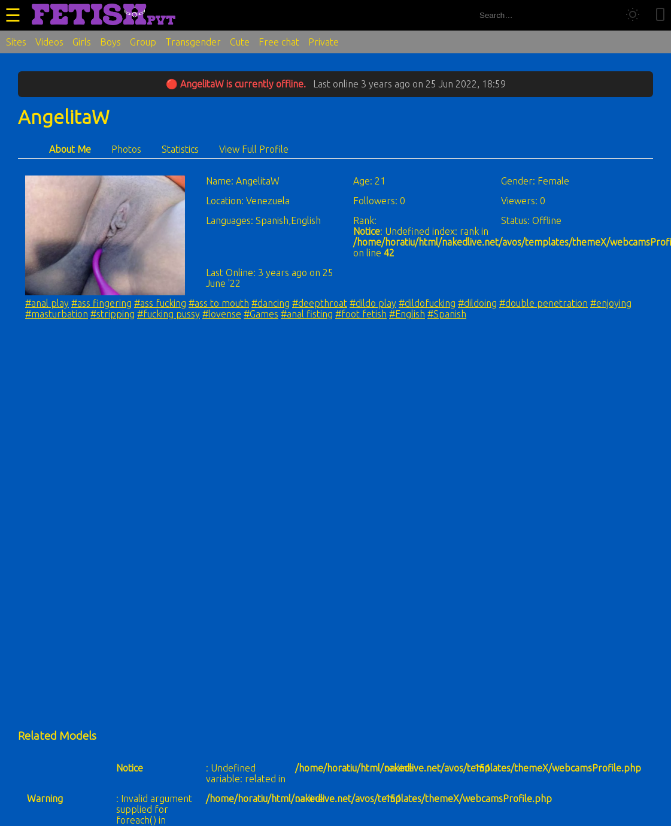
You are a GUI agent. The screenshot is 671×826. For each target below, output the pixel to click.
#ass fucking (160, 303)
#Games (261, 313)
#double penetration (543, 303)
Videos (49, 42)
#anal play (47, 303)
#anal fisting (307, 313)
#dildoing (477, 303)
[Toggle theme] (632, 15)
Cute (240, 42)
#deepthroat (319, 303)
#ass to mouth (219, 303)
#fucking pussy (168, 313)
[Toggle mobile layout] (660, 15)
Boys (110, 42)
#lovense (221, 313)
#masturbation (56, 313)
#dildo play (373, 303)
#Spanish (446, 313)
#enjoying (610, 303)
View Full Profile (254, 149)
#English (407, 313)
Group (143, 42)
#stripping (112, 313)
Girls (81, 42)
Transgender (193, 42)
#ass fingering (101, 303)
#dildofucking (427, 303)
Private (323, 42)
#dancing (270, 303)
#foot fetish (361, 313)
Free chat (279, 42)
